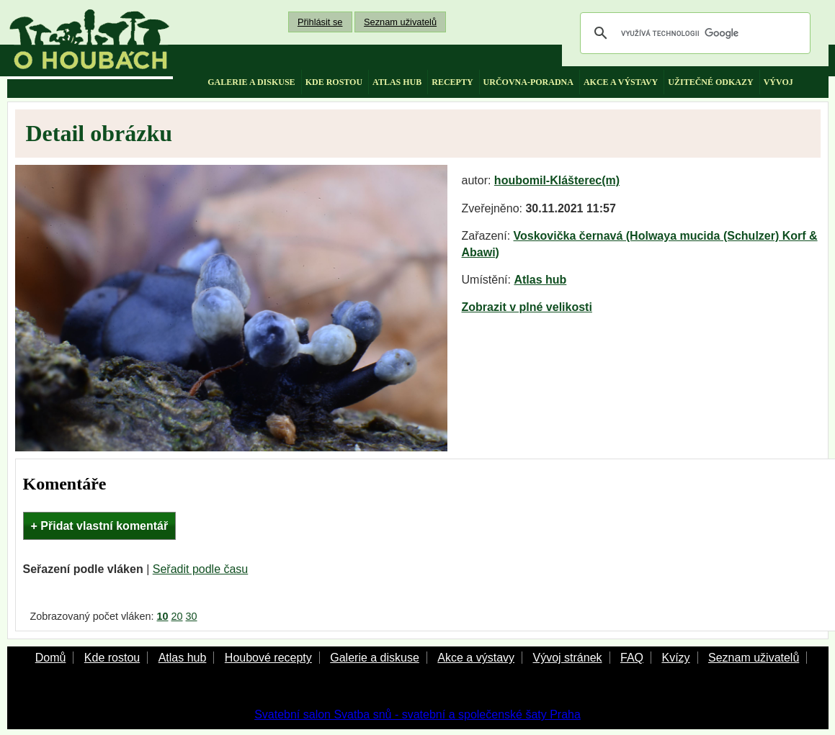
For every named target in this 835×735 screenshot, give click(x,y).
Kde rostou (112, 657)
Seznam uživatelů (400, 22)
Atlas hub (540, 280)
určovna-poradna (528, 82)
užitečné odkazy (710, 82)
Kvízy (675, 657)
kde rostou (333, 82)
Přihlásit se (320, 22)
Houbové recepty (268, 657)
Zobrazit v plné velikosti (527, 307)
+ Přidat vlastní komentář (100, 526)
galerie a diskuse (251, 82)
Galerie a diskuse (374, 657)
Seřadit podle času (201, 569)
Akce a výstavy (475, 657)
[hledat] (693, 33)
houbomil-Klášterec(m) (557, 180)
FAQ (631, 657)
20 (177, 616)
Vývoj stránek (567, 657)
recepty (452, 82)
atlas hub (396, 82)
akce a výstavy (621, 82)
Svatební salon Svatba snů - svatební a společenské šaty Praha (417, 714)
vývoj (778, 82)
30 (191, 616)
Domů (50, 657)
